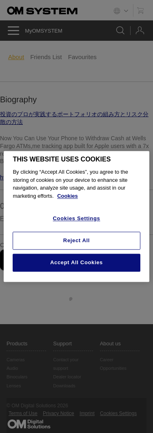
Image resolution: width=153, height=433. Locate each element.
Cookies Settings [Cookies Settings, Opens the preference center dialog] (76, 219)
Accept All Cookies (76, 262)
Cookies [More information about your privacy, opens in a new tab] (67, 196)
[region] (76, 216)
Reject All (76, 240)
